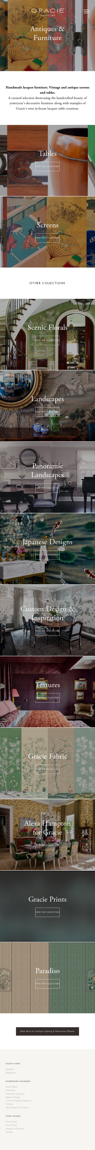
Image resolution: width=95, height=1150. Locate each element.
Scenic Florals (11, 1087)
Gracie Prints (11, 1125)
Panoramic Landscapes (15, 1094)
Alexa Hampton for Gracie (17, 1108)
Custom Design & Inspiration (18, 1101)
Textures (9, 1104)
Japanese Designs (13, 1097)
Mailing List (11, 1073)
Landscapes (10, 1090)
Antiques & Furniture (15, 1129)
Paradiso (9, 1132)
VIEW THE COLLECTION (47, 166)
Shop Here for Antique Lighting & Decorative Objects (47, 1031)
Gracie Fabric (11, 1122)
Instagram (10, 1069)
